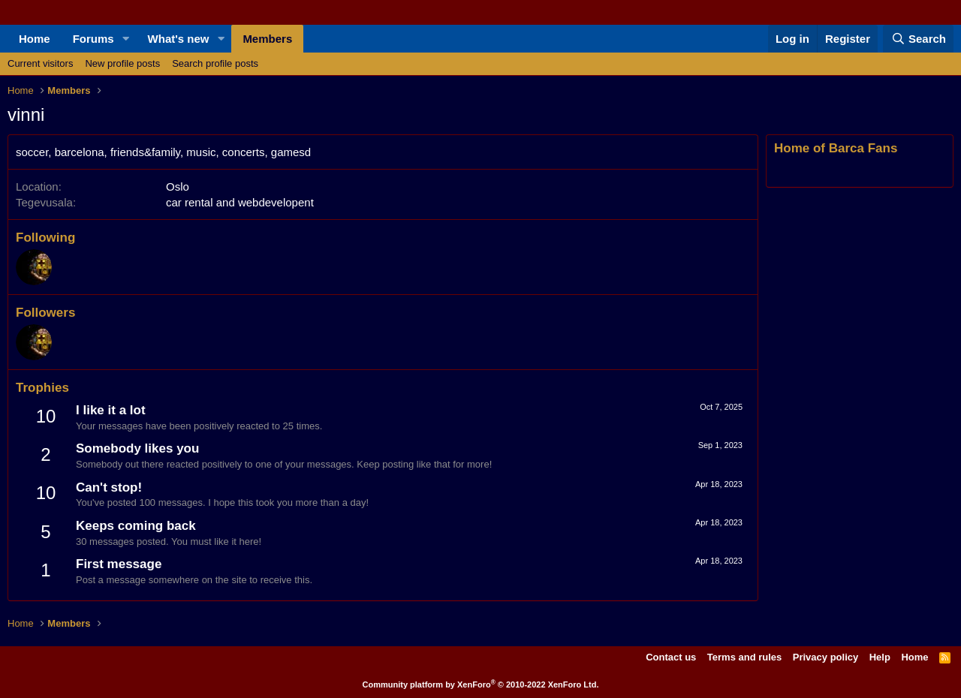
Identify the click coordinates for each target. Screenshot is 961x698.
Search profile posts (215, 63)
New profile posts (122, 63)
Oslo (177, 186)
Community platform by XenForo (481, 684)
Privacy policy (825, 657)
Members (267, 38)
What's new (178, 38)
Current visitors (40, 63)
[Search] (918, 39)
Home (34, 38)
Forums (93, 38)
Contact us (671, 657)
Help (879, 657)
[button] (126, 39)
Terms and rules (744, 657)
